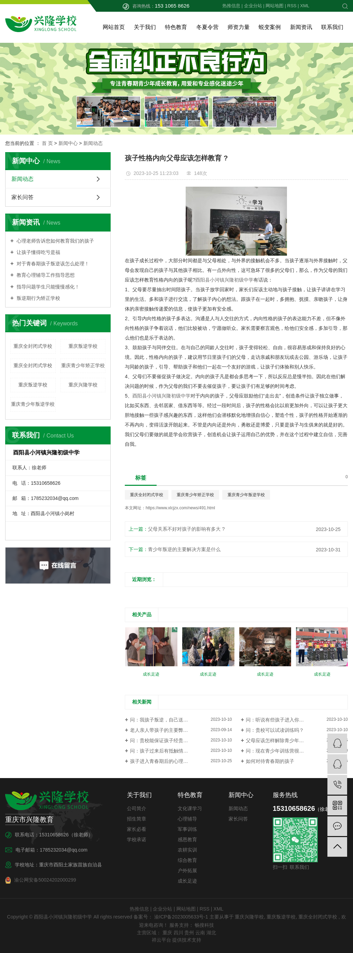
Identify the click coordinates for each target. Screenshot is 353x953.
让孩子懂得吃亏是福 (37, 252)
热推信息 (231, 5)
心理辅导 (187, 819)
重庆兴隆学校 (82, 384)
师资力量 (238, 27)
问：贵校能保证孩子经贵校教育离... (168, 740)
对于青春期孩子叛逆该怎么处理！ (52, 263)
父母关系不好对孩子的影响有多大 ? (186, 529)
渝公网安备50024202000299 (40, 880)
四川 (178, 932)
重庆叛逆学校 (82, 346)
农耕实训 (187, 850)
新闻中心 (68, 143)
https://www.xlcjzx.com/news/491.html (180, 507)
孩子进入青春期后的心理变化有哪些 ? (171, 761)
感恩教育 (187, 839)
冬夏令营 (207, 27)
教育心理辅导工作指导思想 (45, 275)
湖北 (211, 932)
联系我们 (332, 27)
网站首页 (114, 27)
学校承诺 (136, 839)
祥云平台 (161, 940)
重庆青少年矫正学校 (83, 365)
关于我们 (145, 27)
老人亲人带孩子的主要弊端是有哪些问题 (173, 730)
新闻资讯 (301, 27)
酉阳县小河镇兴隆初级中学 (224, 280)
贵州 (189, 932)
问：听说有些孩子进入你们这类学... (284, 720)
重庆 (167, 932)
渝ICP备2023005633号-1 (181, 917)
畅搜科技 (204, 925)
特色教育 (176, 27)
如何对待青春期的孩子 (270, 761)
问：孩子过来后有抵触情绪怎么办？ (168, 751)
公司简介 (136, 808)
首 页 (47, 143)
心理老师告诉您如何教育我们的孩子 (54, 241)
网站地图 (275, 5)
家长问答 (22, 197)
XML (304, 5)
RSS (292, 5)
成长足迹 (187, 881)
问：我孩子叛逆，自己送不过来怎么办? (172, 720)
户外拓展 (187, 870)
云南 (200, 932)
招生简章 (136, 819)
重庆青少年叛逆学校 (33, 404)
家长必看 (136, 829)
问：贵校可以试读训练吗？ (275, 730)
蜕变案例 (270, 27)
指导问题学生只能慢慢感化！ (47, 286)
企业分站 (253, 5)
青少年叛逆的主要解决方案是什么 (184, 549)
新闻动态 (93, 143)
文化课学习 (190, 808)
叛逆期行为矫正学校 (37, 298)
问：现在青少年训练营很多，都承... (284, 751)
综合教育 (187, 860)
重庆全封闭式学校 (32, 346)
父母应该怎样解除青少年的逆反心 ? (284, 740)
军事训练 (187, 829)
